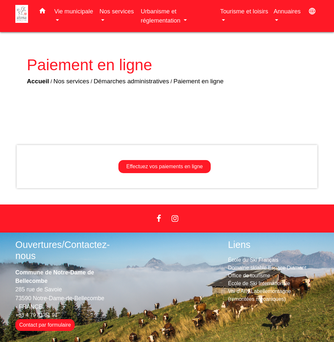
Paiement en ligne (199, 81)
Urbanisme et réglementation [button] (161, 16)
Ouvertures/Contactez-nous (62, 250)
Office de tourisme (249, 275)
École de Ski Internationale (259, 283)
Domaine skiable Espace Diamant (267, 267)
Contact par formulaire (45, 325)
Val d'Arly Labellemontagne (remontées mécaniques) (259, 295)
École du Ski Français (253, 260)
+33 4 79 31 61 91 (36, 315)
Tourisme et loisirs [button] (244, 11)
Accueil (38, 81)
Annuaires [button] (287, 11)
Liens (239, 244)
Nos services (71, 81)
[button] (42, 12)
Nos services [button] (116, 11)
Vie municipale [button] (73, 11)
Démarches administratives (131, 81)
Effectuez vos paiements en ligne (164, 166)
